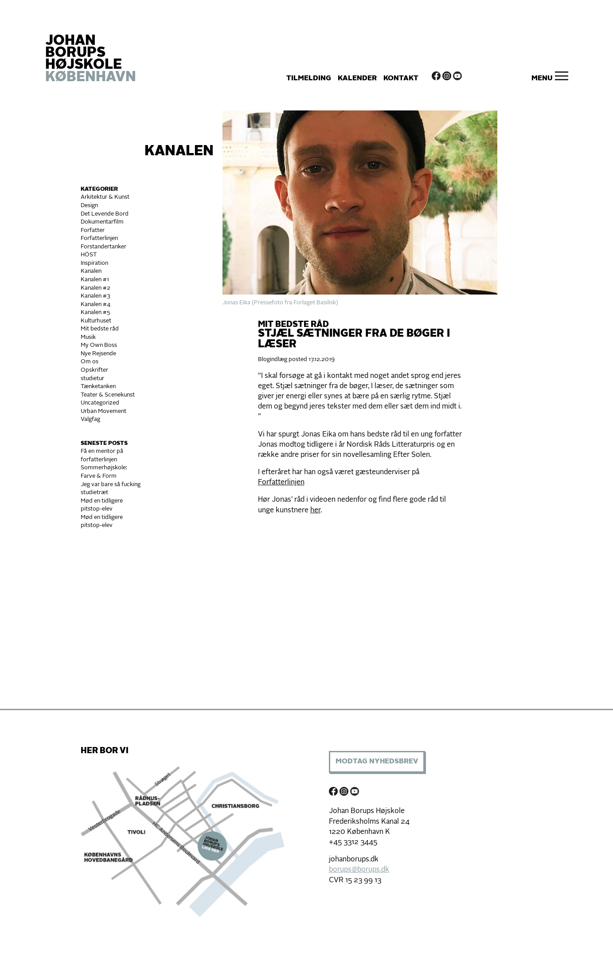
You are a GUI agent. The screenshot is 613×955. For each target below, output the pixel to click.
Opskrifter (94, 370)
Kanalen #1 (95, 280)
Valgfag (90, 419)
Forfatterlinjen (99, 238)
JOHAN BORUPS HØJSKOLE (90, 59)
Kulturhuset (96, 321)
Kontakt (400, 78)
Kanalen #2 (95, 288)
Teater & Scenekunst (108, 395)
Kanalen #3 (95, 296)
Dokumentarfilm (102, 222)
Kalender (357, 78)
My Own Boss (99, 345)
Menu (542, 78)
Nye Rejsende (98, 354)
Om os (89, 362)
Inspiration (94, 263)
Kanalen (179, 152)
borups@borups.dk (359, 869)
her (315, 510)
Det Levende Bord (105, 214)
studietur (92, 378)
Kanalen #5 (95, 312)
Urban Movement (103, 411)
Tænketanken (98, 386)
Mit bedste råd (100, 329)
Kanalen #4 (95, 304)
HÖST (89, 255)
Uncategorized (100, 403)
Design (89, 205)
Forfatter (93, 230)
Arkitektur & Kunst (105, 197)
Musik (88, 337)
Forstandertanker (103, 247)
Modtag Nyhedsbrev (377, 761)
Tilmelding (308, 78)
